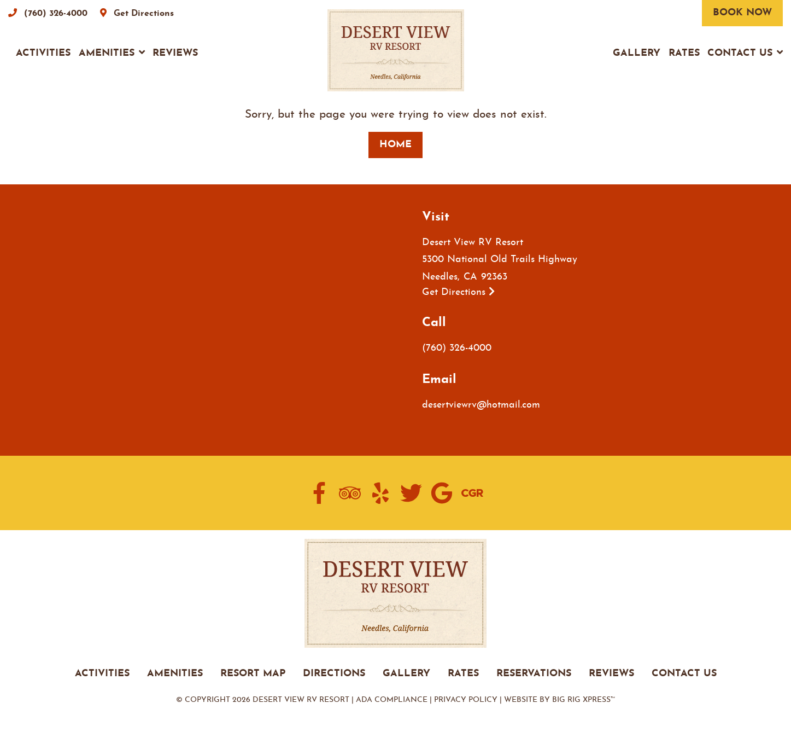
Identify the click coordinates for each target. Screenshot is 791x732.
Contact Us (739, 53)
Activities (43, 53)
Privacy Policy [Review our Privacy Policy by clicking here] (465, 700)
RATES (463, 674)
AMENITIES (175, 674)
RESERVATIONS (533, 674)
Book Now (742, 13)
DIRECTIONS (334, 674)
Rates (684, 53)
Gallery (636, 53)
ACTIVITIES (102, 674)
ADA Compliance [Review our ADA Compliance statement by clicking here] (391, 700)
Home (395, 145)
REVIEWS (611, 674)
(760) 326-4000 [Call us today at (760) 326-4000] (456, 348)
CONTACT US (684, 674)
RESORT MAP (252, 674)
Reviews (175, 53)
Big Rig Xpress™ (583, 700)
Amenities (106, 53)
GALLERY (406, 674)
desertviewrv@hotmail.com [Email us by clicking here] (481, 405)
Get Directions (458, 292)
